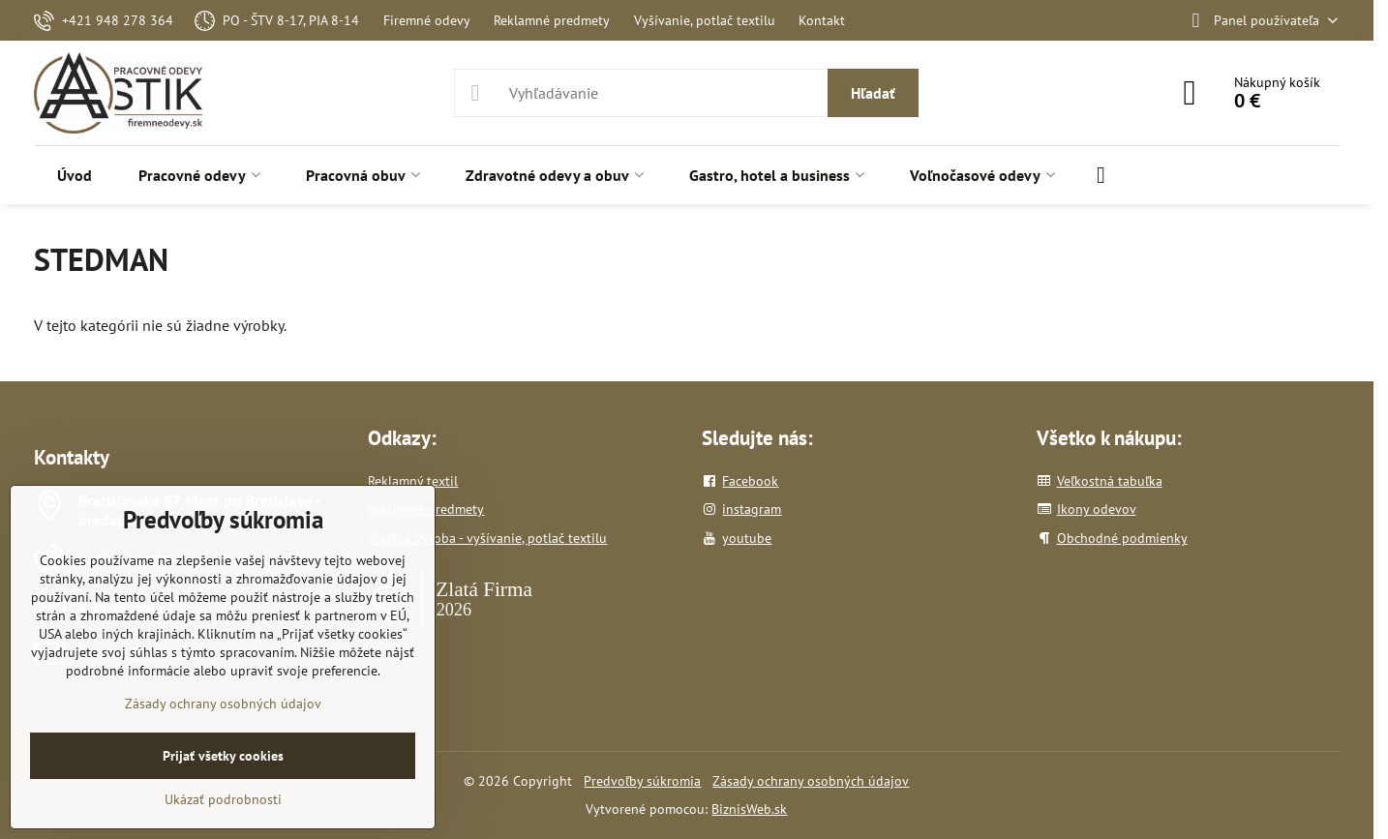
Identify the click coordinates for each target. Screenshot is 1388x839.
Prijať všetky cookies (223, 755)
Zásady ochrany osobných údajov (810, 781)
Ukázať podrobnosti (223, 799)
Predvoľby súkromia (642, 781)
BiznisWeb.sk (749, 809)
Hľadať (873, 93)
